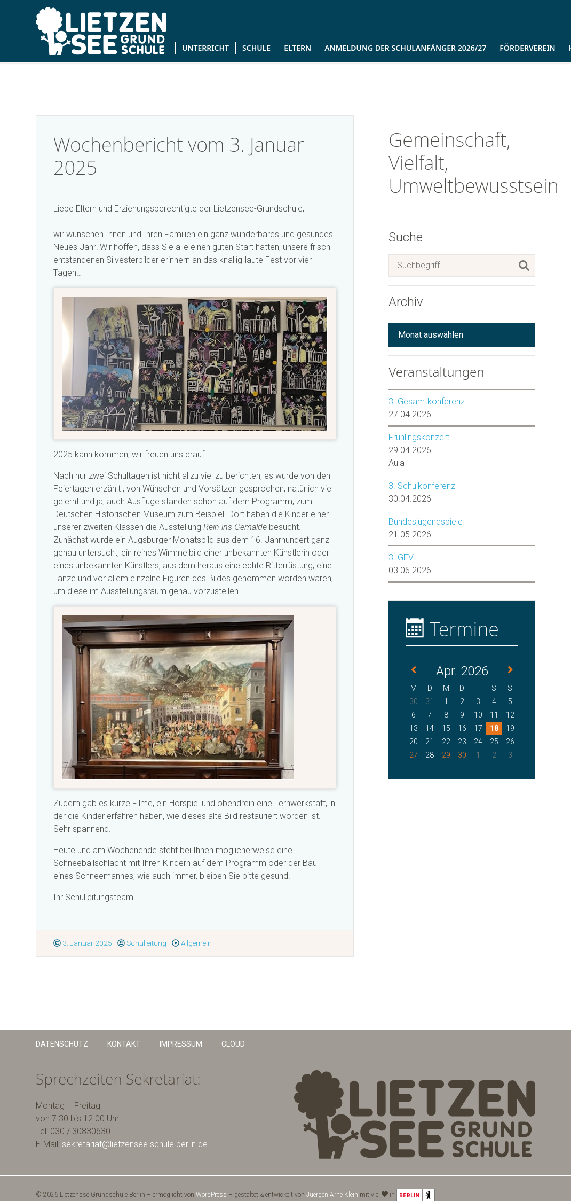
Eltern (297, 48)
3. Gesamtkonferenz (426, 401)
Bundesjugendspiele (425, 522)
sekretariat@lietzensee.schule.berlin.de (135, 1144)
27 (413, 755)
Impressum (181, 1044)
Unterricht (205, 48)
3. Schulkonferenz (421, 486)
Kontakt (123, 1044)
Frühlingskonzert (418, 437)
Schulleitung (141, 943)
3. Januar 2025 (82, 943)
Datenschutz (62, 1044)
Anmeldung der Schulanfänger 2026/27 (405, 48)
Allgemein (192, 943)
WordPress (211, 1194)
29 (446, 755)
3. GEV (401, 557)
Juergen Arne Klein (332, 1194)
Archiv (405, 301)
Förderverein (527, 48)
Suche (405, 237)
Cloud (233, 1044)
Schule (256, 48)
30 (462, 755)
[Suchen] (524, 265)
